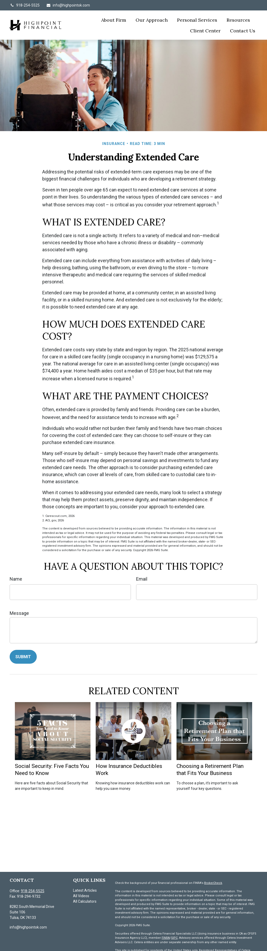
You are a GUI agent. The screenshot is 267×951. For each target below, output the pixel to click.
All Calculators (84, 901)
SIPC (174, 938)
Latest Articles (85, 890)
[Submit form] (23, 657)
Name (16, 579)
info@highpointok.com (68, 5)
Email (141, 579)
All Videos (81, 896)
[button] (113, 19)
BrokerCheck (213, 883)
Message (19, 613)
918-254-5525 (25, 5)
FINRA (166, 938)
